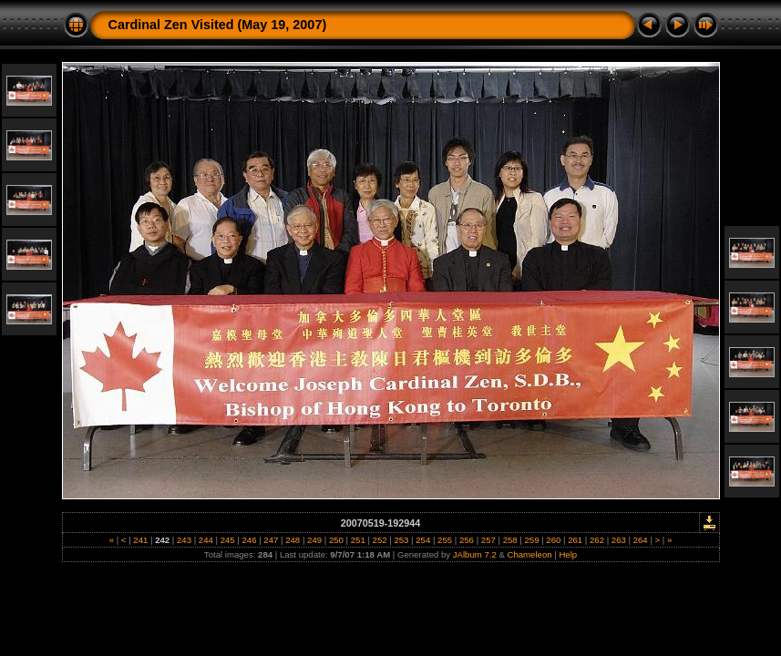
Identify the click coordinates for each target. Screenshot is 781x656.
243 (183, 540)
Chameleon (530, 554)
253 (401, 540)
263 (618, 540)
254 (423, 540)
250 (335, 540)
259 (531, 540)
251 (357, 540)
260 (553, 540)
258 (509, 540)
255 (444, 540)
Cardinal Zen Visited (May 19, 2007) (217, 24)
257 (488, 540)
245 (227, 540)
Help (568, 554)
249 (314, 540)
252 (379, 540)
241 (140, 540)
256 (466, 540)
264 (640, 540)
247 (271, 540)
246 (249, 540)
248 (293, 540)
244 (205, 540)
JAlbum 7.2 (475, 554)
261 (575, 540)
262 (596, 540)
